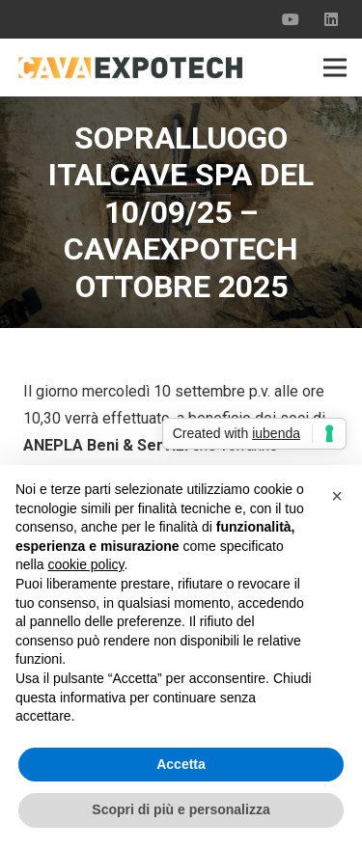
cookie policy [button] (85, 564)
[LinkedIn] (331, 19)
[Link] (130, 67)
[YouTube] (290, 19)
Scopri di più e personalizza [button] (180, 809)
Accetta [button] (181, 764)
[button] (336, 495)
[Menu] (335, 67)
